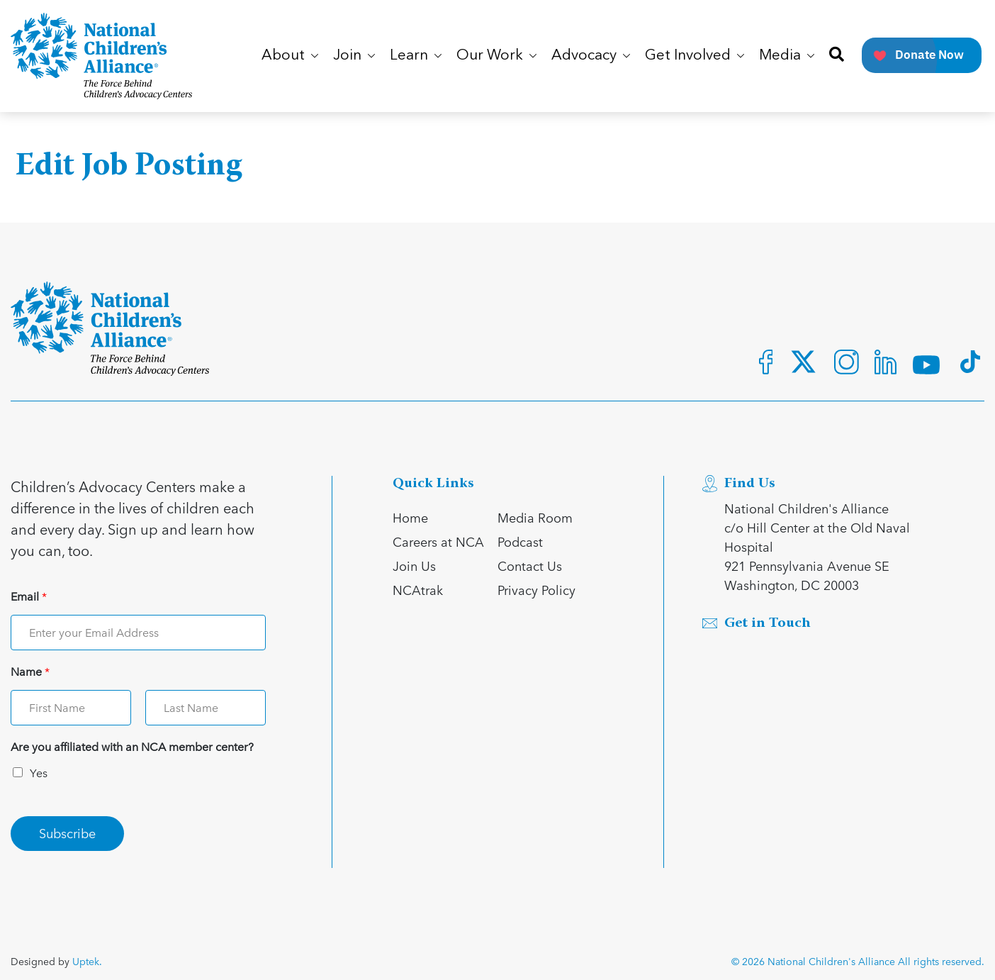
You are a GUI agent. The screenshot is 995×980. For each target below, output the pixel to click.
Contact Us (530, 565)
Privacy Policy (536, 589)
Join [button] (354, 55)
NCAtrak (418, 589)
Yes (38, 772)
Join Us (414, 565)
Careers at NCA (438, 541)
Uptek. (87, 961)
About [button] (290, 55)
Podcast (520, 541)
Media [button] (786, 55)
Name (30, 671)
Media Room (535, 517)
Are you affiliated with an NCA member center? (132, 747)
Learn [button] (416, 55)
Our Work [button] (496, 55)
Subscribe (67, 832)
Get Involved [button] (694, 55)
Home (410, 517)
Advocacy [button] (590, 55)
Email (29, 596)
